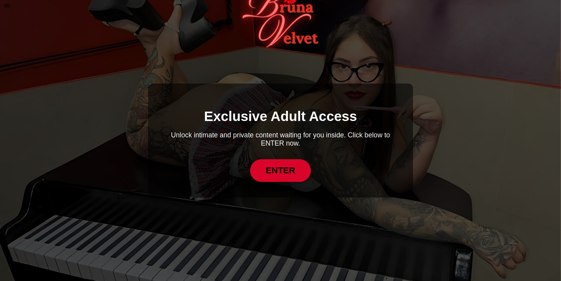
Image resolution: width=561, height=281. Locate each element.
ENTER (280, 170)
